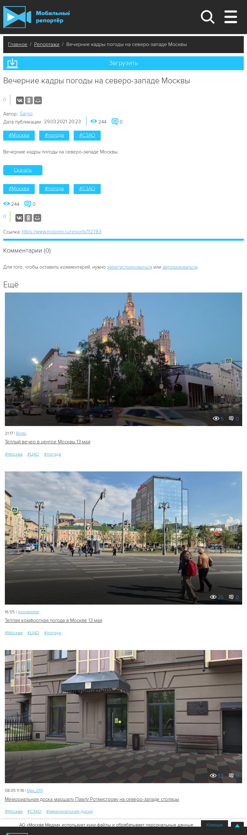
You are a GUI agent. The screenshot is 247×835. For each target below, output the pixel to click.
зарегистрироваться (129, 267)
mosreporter (28, 612)
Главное (17, 44)
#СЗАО (87, 135)
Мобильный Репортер (36, 17)
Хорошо (214, 825)
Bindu (21, 433)
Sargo (26, 113)
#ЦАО (33, 454)
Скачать (23, 170)
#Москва (19, 135)
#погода (54, 135)
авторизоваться (179, 267)
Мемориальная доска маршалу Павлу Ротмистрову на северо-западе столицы (92, 799)
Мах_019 (35, 790)
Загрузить (123, 63)
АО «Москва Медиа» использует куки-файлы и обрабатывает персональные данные (106, 825)
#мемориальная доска (69, 811)
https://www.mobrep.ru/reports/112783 (61, 232)
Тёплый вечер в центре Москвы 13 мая (47, 442)
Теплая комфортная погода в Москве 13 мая (53, 620)
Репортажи (46, 44)
